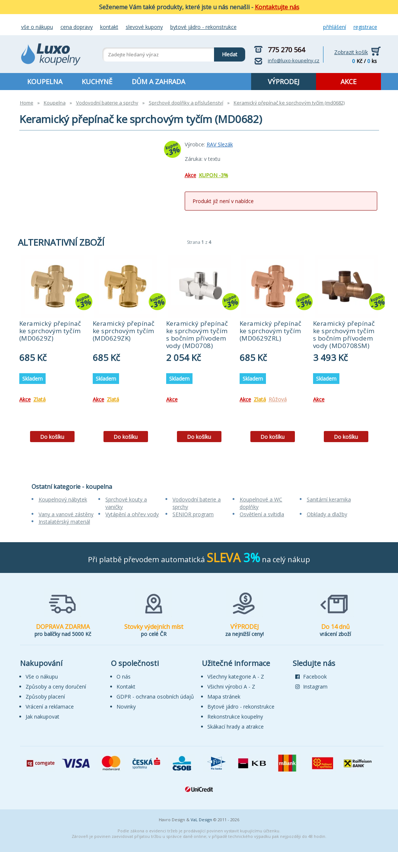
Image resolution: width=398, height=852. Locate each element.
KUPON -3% (213, 175)
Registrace (365, 26)
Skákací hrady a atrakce (235, 726)
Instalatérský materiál (64, 521)
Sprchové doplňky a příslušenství (186, 102)
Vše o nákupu (37, 26)
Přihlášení (334, 26)
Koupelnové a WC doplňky (261, 503)
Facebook (311, 676)
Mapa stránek (223, 696)
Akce (190, 175)
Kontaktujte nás (277, 7)
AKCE (348, 81)
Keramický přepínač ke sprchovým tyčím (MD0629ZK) (124, 330)
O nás (123, 676)
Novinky (126, 706)
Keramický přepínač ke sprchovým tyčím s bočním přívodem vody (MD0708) (197, 334)
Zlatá (39, 399)
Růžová (278, 399)
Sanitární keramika (329, 499)
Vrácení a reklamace (50, 706)
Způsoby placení (45, 696)
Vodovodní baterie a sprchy (107, 102)
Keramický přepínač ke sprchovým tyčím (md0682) (289, 102)
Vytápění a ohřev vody (132, 514)
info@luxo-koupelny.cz (293, 60)
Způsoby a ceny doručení (56, 686)
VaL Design (201, 819)
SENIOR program (193, 514)
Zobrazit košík (351, 52)
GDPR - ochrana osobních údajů (155, 696)
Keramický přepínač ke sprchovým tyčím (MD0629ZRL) (271, 330)
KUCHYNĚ (97, 81)
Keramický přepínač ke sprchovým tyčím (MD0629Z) (50, 330)
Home (26, 102)
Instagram (311, 686)
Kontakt (109, 26)
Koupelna (55, 102)
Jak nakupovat (42, 716)
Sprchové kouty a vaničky (126, 503)
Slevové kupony (144, 26)
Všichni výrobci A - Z (231, 686)
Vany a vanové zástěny (66, 514)
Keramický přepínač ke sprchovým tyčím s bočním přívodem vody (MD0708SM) (344, 334)
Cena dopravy (76, 26)
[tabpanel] (52, 351)
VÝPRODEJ (283, 81)
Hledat (225, 52)
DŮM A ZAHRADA (158, 81)
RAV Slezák (220, 144)
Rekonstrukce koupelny (235, 716)
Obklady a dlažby (327, 514)
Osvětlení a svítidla (262, 514)
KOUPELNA (44, 81)
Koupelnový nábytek (63, 499)
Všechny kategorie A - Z (235, 676)
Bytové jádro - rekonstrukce (203, 26)
